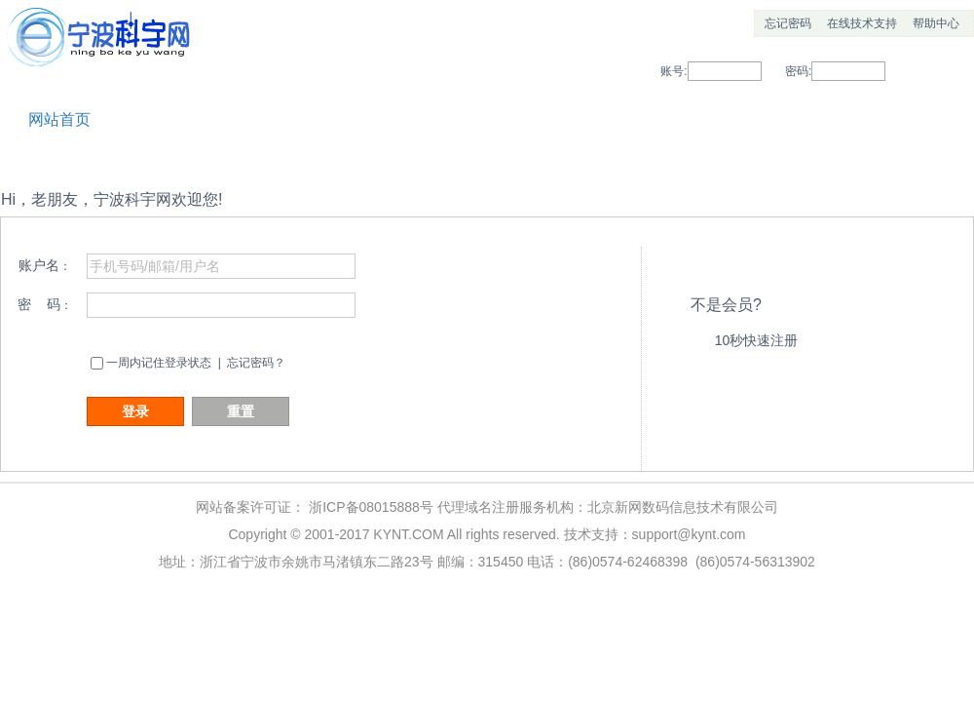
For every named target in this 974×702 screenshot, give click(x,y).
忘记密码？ (256, 363)
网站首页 (59, 119)
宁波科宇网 (102, 49)
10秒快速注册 (757, 340)
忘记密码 (788, 23)
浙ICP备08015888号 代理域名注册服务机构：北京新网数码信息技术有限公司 (543, 507)
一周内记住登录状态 (158, 363)
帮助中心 (936, 23)
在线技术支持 (862, 23)
